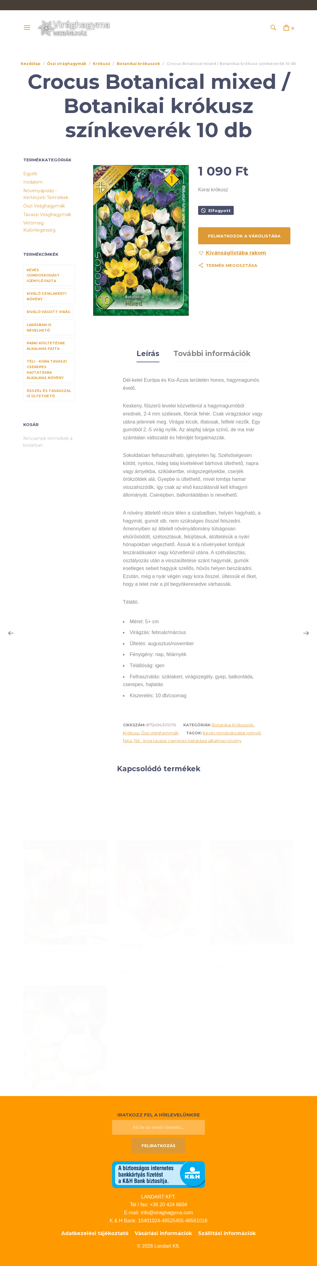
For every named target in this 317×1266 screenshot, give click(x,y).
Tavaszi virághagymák (47, 214)
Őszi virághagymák (66, 63)
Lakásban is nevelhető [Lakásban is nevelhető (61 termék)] (39, 328)
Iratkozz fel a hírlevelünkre (158, 1113)
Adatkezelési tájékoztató (94, 1232)
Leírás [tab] (148, 353)
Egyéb (30, 173)
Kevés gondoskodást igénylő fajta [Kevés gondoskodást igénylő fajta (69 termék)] (43, 275)
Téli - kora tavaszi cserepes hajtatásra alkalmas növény (187, 739)
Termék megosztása (231, 265)
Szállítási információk (227, 1232)
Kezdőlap (31, 63)
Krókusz (101, 63)
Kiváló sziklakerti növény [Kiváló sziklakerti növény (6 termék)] (47, 296)
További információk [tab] (211, 353)
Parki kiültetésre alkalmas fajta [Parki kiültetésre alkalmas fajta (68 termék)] (46, 346)
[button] (232, 253)
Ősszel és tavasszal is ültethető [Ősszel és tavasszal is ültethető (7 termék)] (49, 393)
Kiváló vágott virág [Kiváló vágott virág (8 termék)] (48, 312)
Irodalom (33, 182)
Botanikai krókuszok (138, 63)
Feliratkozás (158, 1144)
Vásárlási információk (163, 1232)
